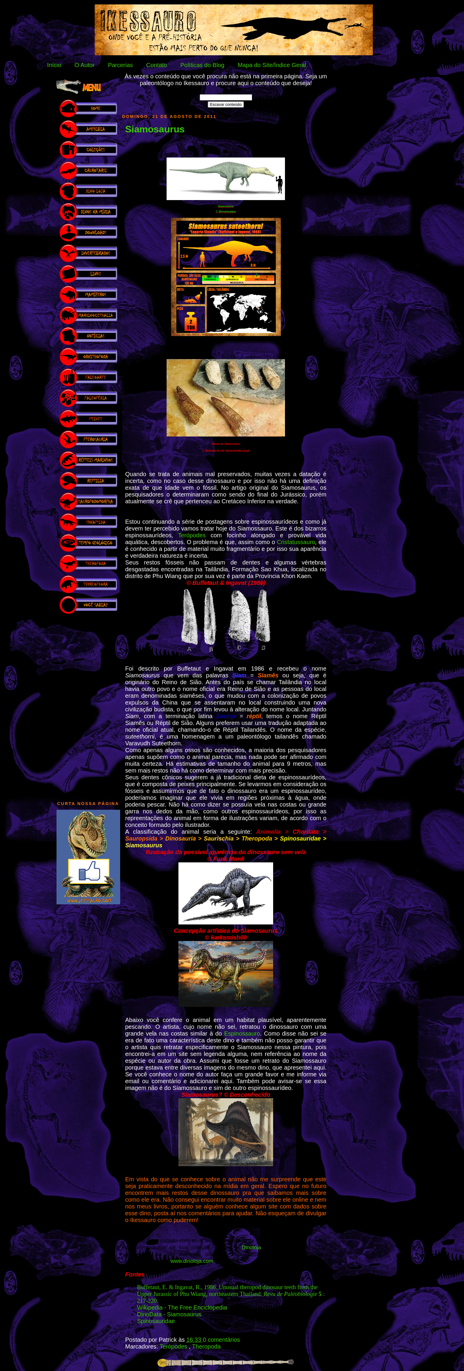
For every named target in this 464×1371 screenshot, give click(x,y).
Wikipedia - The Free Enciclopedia (182, 1307)
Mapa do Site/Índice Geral (272, 65)
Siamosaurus (155, 129)
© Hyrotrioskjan (226, 211)
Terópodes (192, 535)
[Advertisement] (88, 704)
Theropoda (206, 1346)
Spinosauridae (156, 1321)
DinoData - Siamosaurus (169, 1314)
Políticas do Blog (202, 65)
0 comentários (221, 1339)
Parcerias (120, 65)
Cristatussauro (296, 542)
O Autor (85, 65)
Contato (156, 65)
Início (54, 65)
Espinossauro (242, 1033)
